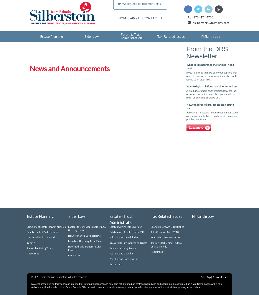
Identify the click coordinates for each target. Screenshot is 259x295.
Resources (33, 253)
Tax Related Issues (166, 216)
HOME (123, 18)
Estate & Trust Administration (131, 36)
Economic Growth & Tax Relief (167, 226)
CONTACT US (153, 18)
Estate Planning (51, 36)
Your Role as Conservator (123, 258)
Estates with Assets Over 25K (125, 226)
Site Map (206, 277)
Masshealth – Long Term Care (85, 241)
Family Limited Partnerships (42, 232)
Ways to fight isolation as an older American (211, 86)
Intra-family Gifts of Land (41, 237)
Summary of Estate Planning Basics (46, 226)
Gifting (31, 242)
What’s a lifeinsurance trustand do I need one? (210, 66)
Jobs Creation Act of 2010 (164, 232)
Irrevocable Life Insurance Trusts (128, 242)
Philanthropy (210, 36)
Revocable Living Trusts (40, 248)
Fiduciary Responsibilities (124, 237)
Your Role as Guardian (121, 253)
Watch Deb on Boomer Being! (140, 3)
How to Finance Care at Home (84, 235)
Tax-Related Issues (171, 36)
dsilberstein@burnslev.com (211, 23)
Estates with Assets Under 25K (126, 232)
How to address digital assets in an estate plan (210, 106)
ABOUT (135, 18)
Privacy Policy (220, 277)
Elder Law (91, 36)
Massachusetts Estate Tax (165, 237)
